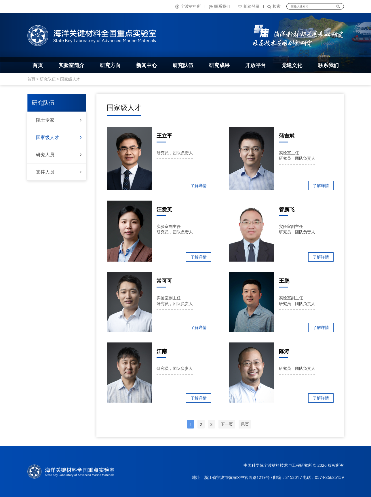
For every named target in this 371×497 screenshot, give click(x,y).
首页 (38, 65)
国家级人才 (70, 79)
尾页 (245, 424)
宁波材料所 (188, 6)
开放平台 (255, 65)
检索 (274, 6)
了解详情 (199, 185)
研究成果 (219, 65)
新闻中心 (146, 65)
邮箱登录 (249, 6)
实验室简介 (71, 65)
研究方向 (110, 65)
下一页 (227, 424)
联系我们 (219, 6)
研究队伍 (183, 65)
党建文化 (291, 65)
